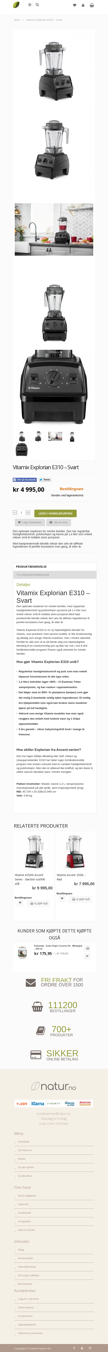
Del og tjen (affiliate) (29, 1275)
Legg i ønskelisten (28, 522)
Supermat (23, 1204)
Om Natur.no (25, 1150)
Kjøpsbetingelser (27, 1324)
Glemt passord (26, 1307)
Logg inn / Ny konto (28, 1299)
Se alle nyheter (26, 1167)
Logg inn (83, 6)
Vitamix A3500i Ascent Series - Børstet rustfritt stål (30, 879)
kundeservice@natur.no (53, 1113)
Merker (22, 1158)
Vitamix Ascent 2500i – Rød (71, 877)
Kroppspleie (24, 1221)
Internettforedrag (27, 1266)
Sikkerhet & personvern (30, 1333)
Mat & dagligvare (27, 1195)
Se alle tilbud (25, 1176)
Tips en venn (56, 522)
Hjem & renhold (26, 1230)
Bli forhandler (25, 1284)
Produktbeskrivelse (31, 566)
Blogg (21, 1249)
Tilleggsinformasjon (32, 575)
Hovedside (24, 1141)
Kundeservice (25, 1316)
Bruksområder (25, 1258)
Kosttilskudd (24, 1212)
